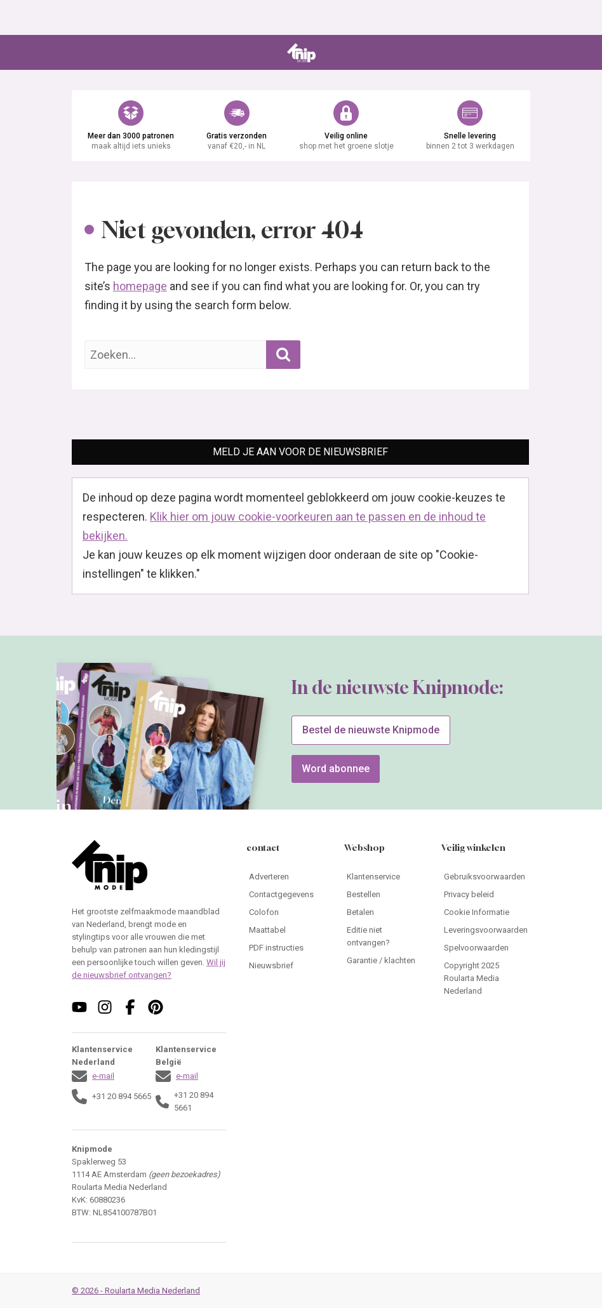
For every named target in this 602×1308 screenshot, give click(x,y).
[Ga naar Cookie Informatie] (485, 912)
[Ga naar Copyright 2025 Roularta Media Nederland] (485, 978)
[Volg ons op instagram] (104, 1007)
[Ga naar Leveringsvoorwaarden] (485, 930)
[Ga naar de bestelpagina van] (190, 768)
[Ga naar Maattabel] (285, 930)
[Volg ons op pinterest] (155, 1007)
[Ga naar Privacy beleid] (485, 895)
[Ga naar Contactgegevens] (285, 895)
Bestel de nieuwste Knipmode (370, 730)
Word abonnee (336, 769)
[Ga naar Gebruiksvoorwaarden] (485, 877)
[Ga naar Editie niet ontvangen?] (383, 936)
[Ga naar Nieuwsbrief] (285, 966)
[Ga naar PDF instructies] (285, 948)
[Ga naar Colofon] (285, 912)
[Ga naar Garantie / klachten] (383, 961)
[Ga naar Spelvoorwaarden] (485, 948)
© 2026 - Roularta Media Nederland (136, 1290)
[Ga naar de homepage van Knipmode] (301, 52)
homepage (140, 286)
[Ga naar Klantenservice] (383, 877)
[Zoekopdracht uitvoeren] (283, 354)
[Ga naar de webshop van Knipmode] (301, 125)
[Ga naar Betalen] (383, 912)
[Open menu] (81, 53)
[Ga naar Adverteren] (285, 877)
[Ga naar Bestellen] (383, 895)
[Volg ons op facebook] (130, 1007)
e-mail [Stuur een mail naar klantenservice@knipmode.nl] (103, 1076)
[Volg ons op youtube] (79, 1007)
